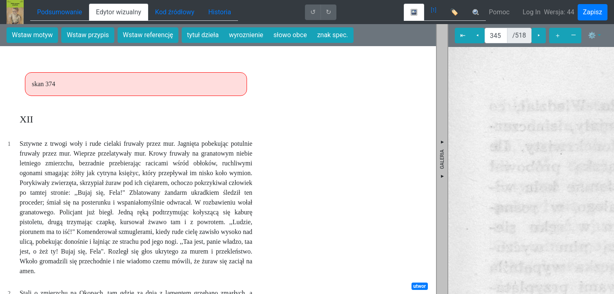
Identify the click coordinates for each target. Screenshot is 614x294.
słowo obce (290, 35)
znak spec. (332, 35)
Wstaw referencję (148, 35)
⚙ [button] (592, 35)
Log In (532, 12)
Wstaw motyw (32, 35)
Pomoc (499, 12)
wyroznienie (246, 35)
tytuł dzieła (203, 35)
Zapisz (592, 12)
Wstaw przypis (88, 35)
